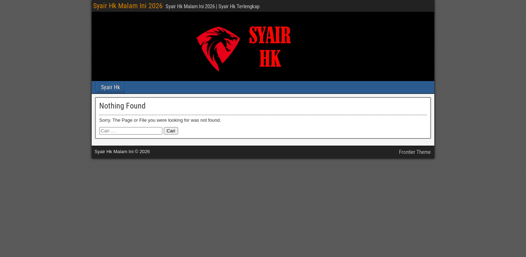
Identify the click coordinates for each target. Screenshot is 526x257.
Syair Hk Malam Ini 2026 (128, 5)
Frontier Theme (415, 152)
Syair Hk (110, 87)
